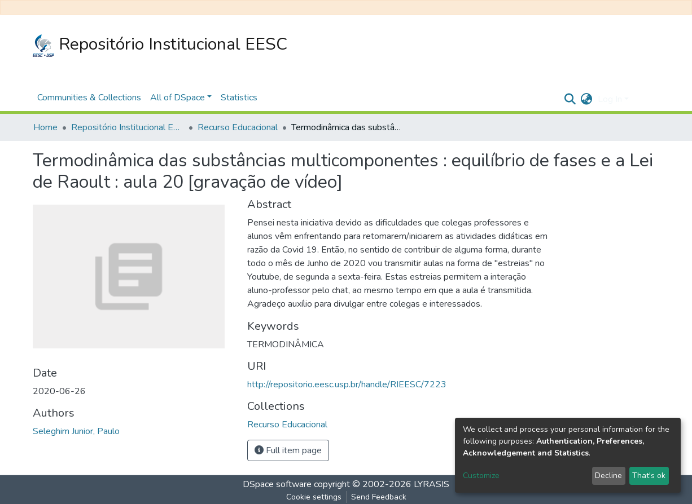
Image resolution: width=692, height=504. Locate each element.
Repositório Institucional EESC (160, 45)
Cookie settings (313, 497)
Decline (608, 475)
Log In (610, 99)
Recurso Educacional (238, 127)
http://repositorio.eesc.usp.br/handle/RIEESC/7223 (346, 384)
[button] (586, 99)
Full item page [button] (288, 450)
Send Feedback (378, 497)
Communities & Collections (89, 97)
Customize (481, 475)
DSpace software (277, 484)
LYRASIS (431, 484)
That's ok (648, 475)
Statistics (239, 97)
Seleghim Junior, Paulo (76, 431)
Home (45, 127)
